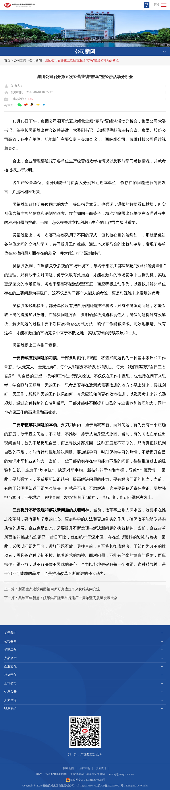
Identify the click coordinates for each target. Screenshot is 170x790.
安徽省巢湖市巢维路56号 (85, 774)
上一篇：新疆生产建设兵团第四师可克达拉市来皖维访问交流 (52, 589)
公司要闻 (20, 60)
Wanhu (144, 785)
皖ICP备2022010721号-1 (112, 785)
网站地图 (68, 768)
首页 (7, 60)
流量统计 (101, 768)
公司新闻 (35, 60)
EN (156, 5)
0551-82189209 (53, 774)
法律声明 (84, 768)
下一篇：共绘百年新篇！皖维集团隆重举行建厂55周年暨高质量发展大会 (61, 598)
